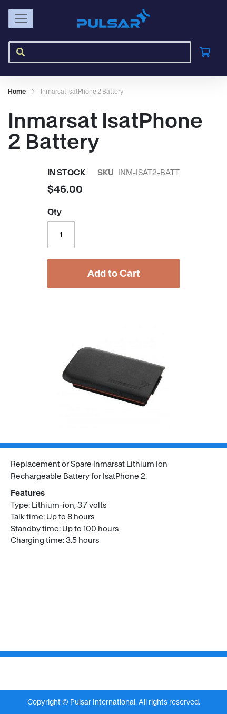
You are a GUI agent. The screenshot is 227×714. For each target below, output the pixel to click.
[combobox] (99, 52)
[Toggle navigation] (20, 18)
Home (17, 91)
